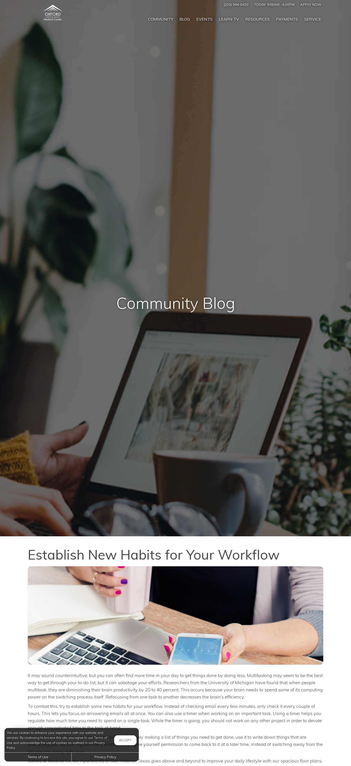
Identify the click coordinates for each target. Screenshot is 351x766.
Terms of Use (38, 757)
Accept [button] (125, 740)
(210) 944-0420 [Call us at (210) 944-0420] (236, 4)
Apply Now (310, 4)
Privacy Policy (105, 757)
